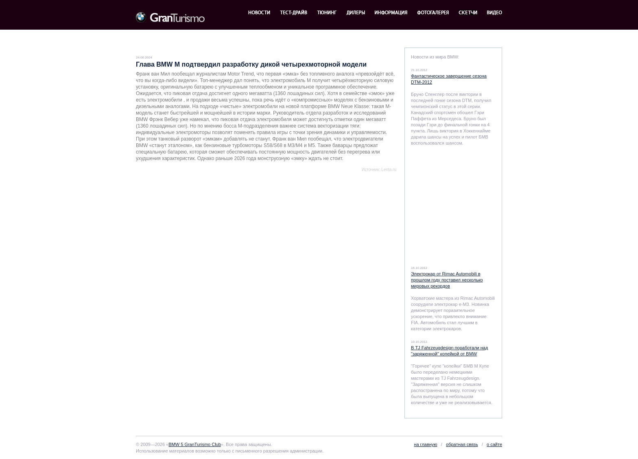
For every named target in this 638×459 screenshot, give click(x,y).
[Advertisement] (231, 190)
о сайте (494, 444)
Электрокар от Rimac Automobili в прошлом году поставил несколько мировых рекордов (447, 279)
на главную (425, 444)
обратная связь (462, 444)
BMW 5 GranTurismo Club (194, 444)
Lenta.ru (388, 169)
